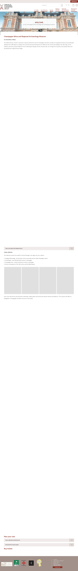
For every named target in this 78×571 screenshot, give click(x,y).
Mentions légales (56, 564)
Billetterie (74, 1)
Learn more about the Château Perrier (13, 248)
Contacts (55, 559)
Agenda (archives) (57, 565)
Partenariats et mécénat (58, 560)
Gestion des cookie (57, 567)
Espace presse (56, 562)
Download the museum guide (12, 544)
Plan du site (55, 563)
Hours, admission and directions (12, 540)
